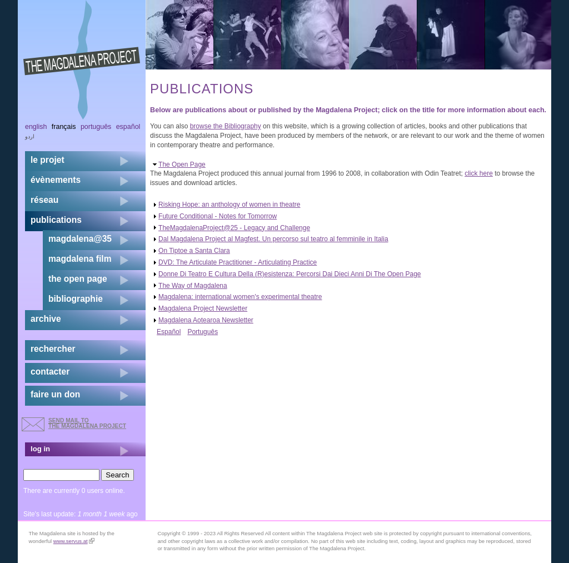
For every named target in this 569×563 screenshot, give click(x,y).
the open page (77, 278)
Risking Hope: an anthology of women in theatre (229, 204)
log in (40, 449)
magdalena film (80, 258)
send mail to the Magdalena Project (87, 423)
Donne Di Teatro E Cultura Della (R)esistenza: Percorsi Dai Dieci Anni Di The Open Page (289, 274)
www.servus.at (73, 541)
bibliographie (75, 298)
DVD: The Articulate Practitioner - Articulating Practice (237, 262)
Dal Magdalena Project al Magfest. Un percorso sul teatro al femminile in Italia (273, 239)
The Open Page (182, 164)
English (36, 127)
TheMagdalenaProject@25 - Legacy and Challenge (234, 228)
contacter (50, 371)
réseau (44, 200)
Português (202, 332)
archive (46, 318)
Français (64, 127)
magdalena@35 (80, 238)
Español (169, 332)
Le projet (47, 160)
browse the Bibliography (225, 126)
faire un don (55, 394)
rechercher (53, 348)
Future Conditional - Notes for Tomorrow (217, 216)
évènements (56, 180)
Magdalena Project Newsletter (202, 308)
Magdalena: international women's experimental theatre (240, 297)
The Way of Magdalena (192, 286)
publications (56, 220)
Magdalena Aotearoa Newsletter (205, 320)
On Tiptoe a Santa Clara (194, 251)
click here (479, 173)
